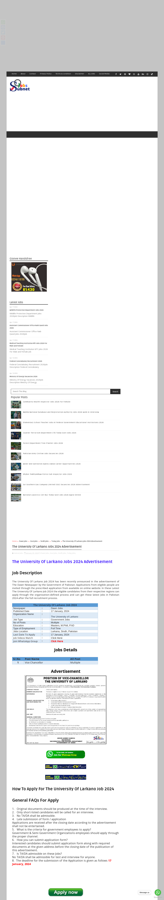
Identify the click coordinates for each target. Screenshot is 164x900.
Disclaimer (79, 74)
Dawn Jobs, (83, 339)
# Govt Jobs (73, 761)
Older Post (107, 837)
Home (14, 74)
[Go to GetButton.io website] (158, 897)
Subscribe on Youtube (135, 393)
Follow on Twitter (135, 377)
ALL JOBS (91, 74)
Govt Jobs (72, 319)
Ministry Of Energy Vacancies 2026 (24, 367)
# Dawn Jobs (61, 761)
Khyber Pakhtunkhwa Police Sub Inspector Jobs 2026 (86, 252)
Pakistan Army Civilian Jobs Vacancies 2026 (82, 232)
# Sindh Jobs (85, 761)
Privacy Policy (46, 74)
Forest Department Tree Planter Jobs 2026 (82, 221)
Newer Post (56, 837)
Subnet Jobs (30, 852)
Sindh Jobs (83, 319)
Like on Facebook (135, 372)
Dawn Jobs (62, 319)
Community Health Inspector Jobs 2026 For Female (85, 180)
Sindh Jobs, (101, 339)
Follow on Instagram (135, 388)
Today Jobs (94, 319)
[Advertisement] (77, 18)
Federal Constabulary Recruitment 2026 (26, 352)
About (23, 74)
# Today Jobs (97, 761)
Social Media (104, 74)
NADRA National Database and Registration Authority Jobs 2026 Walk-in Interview (141, 422)
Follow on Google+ (135, 382)
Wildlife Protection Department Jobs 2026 (27, 301)
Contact (33, 74)
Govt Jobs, (92, 339)
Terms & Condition (63, 74)
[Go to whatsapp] (158, 892)
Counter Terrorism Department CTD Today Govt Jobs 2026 (141, 444)
